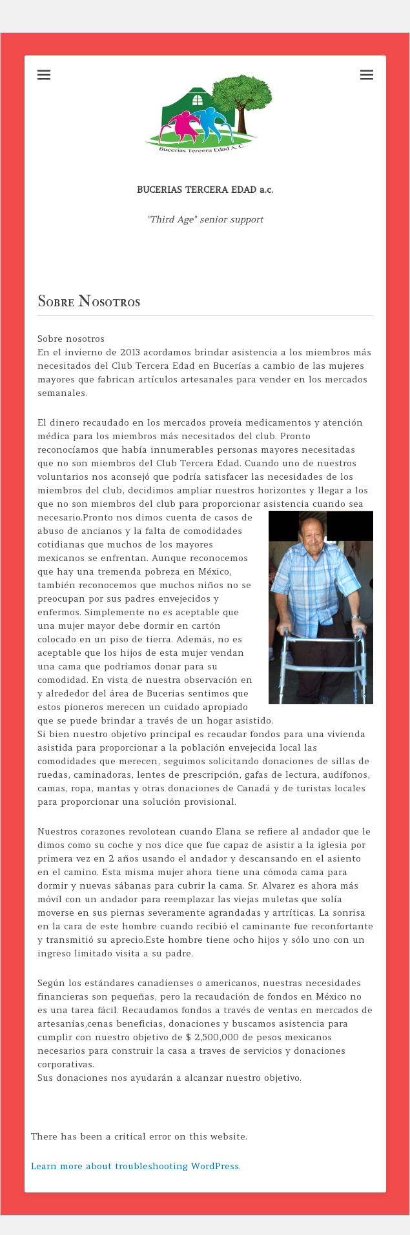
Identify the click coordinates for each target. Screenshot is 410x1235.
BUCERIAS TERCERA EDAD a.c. (205, 189)
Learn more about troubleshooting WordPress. (136, 1166)
